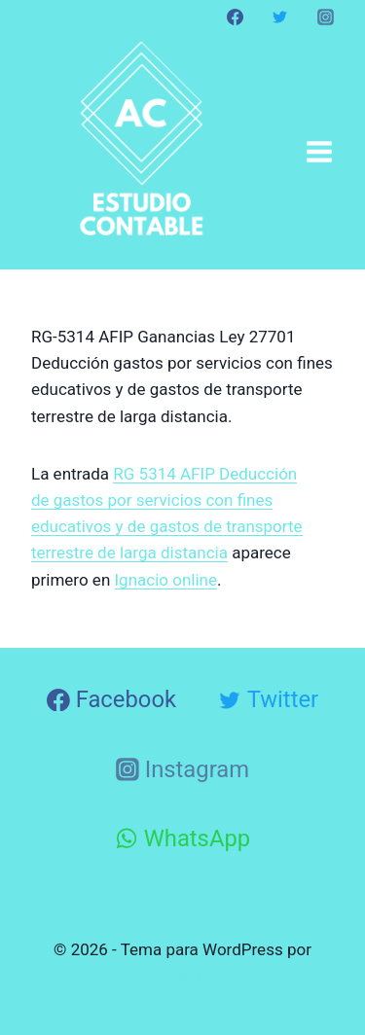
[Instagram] (325, 16)
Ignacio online (166, 579)
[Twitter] (280, 16)
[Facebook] (235, 16)
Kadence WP (183, 975)
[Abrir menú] (319, 151)
